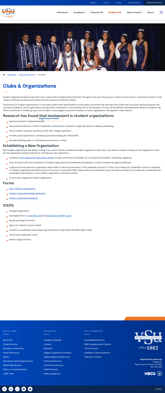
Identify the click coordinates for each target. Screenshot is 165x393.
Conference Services (53, 365)
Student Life (115, 14)
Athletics (134, 3)
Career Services (10, 344)
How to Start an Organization (22, 189)
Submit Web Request (12, 365)
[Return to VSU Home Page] (4, 75)
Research (48, 349)
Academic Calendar (52, 340)
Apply (93, 3)
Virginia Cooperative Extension (57, 353)
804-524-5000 (156, 367)
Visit (106, 3)
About (150, 14)
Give (118, 3)
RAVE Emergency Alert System (97, 344)
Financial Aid (96, 14)
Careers (47, 344)
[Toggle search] (161, 14)
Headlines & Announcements (97, 353)
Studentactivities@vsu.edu (58, 216)
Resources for (154, 3)
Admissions (62, 14)
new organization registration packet (37, 158)
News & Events (134, 14)
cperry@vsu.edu (34, 216)
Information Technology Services (18, 361)
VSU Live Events (91, 349)
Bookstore (8, 340)
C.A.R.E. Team (8, 374)
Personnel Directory (53, 361)
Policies (159, 389)
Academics (79, 14)
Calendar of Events (93, 357)
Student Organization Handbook (23, 198)
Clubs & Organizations (27, 75)
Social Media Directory (94, 340)
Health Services (51, 370)
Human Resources (11, 353)
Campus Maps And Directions (57, 357)
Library (6, 357)
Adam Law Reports (52, 374)
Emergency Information (13, 349)
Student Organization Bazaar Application (27, 194)
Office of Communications (15, 370)
